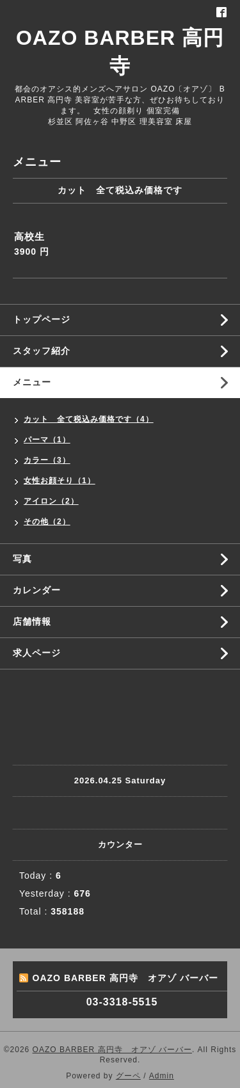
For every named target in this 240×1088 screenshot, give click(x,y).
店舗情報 (32, 621)
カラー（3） (47, 460)
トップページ (41, 319)
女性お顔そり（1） (59, 480)
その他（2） (47, 521)
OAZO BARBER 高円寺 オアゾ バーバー (112, 1049)
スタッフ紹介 (41, 351)
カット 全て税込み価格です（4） (89, 419)
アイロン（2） (51, 501)
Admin (161, 1075)
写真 (22, 559)
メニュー (32, 382)
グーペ (128, 1075)
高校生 (29, 236)
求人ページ (37, 653)
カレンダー (37, 590)
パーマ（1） (47, 439)
